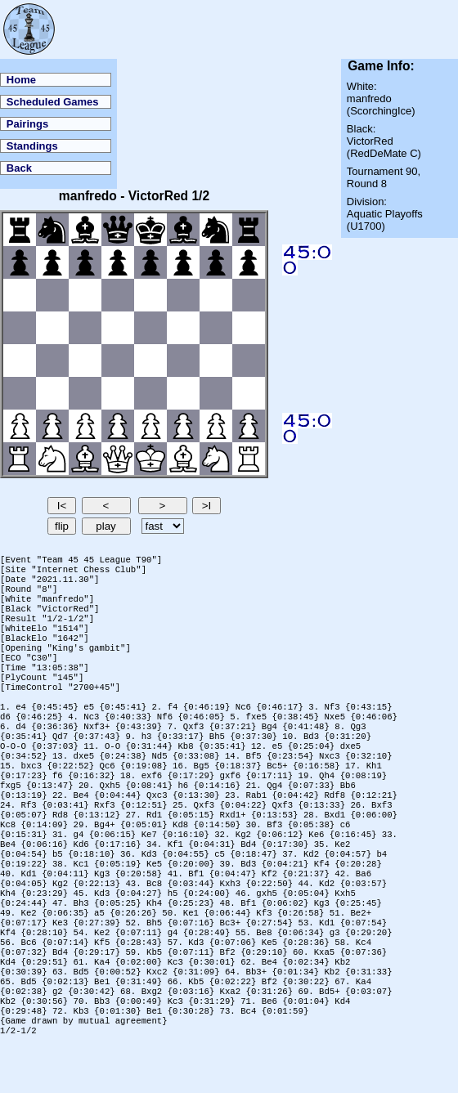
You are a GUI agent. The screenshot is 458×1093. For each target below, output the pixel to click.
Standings (32, 146)
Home (21, 80)
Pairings (27, 124)
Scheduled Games (53, 102)
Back (19, 168)
